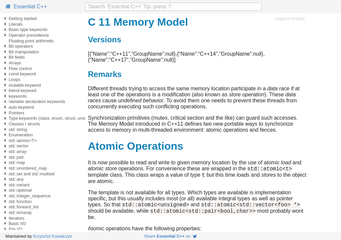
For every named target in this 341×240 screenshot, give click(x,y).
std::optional (20, 190)
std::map (17, 162)
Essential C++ (26, 6)
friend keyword (22, 90)
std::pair (16, 157)
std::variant (19, 184)
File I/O (15, 229)
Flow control (20, 68)
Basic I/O (17, 223)
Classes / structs (24, 123)
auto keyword (21, 107)
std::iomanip (20, 212)
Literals (15, 24)
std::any (16, 179)
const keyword (22, 73)
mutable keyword (25, 85)
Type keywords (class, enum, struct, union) (49, 118)
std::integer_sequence (30, 195)
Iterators (16, 218)
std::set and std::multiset (32, 173)
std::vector (18, 145)
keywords (18, 96)
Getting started (23, 18)
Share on (170, 236)
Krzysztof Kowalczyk (52, 236)
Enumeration (21, 134)
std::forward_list (24, 206)
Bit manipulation (24, 51)
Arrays (15, 62)
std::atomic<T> (23, 140)
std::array (17, 151)
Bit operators (21, 46)
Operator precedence (29, 35)
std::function (20, 201)
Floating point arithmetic (31, 40)
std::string (18, 129)
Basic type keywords (28, 29)
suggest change (290, 18)
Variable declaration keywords (37, 101)
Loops (14, 79)
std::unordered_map (28, 168)
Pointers (16, 112)
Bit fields (17, 57)
